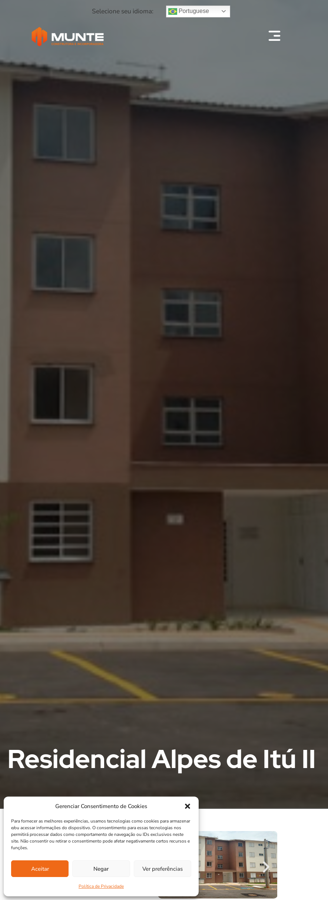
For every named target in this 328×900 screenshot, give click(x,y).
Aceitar (40, 869)
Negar (101, 869)
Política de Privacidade (101, 886)
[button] (187, 806)
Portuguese (188, 11)
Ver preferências (162, 869)
